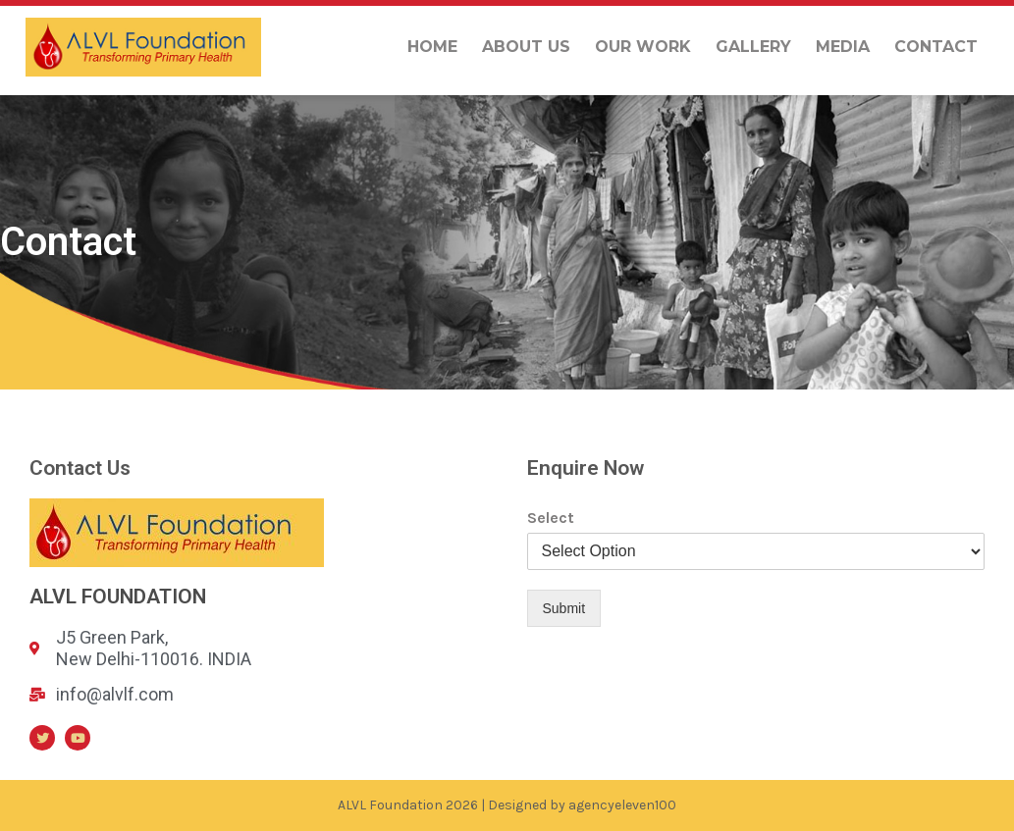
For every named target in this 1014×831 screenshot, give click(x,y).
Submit (564, 608)
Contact (936, 46)
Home (432, 46)
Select (550, 517)
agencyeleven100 (622, 805)
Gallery (753, 46)
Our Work (643, 46)
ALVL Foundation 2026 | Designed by (453, 805)
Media (843, 46)
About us (526, 46)
